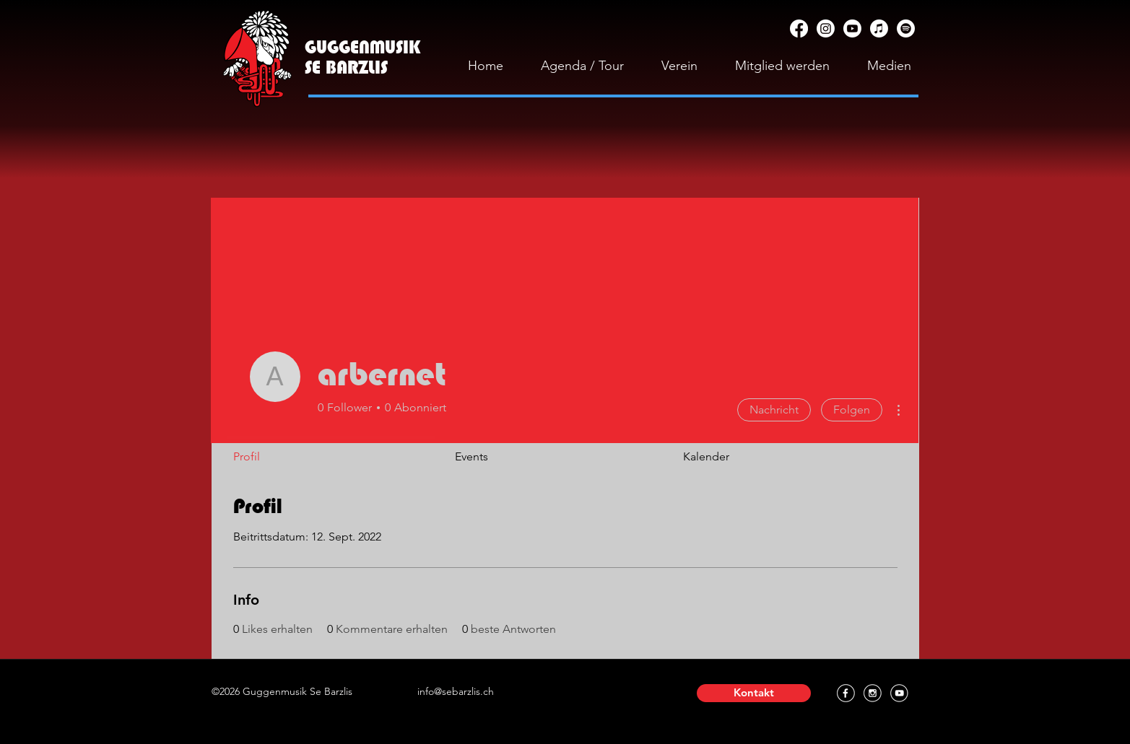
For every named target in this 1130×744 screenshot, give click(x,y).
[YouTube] (852, 28)
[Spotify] (906, 28)
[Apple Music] (879, 28)
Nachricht (774, 409)
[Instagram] (826, 28)
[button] (754, 693)
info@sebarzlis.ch (455, 691)
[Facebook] (799, 28)
